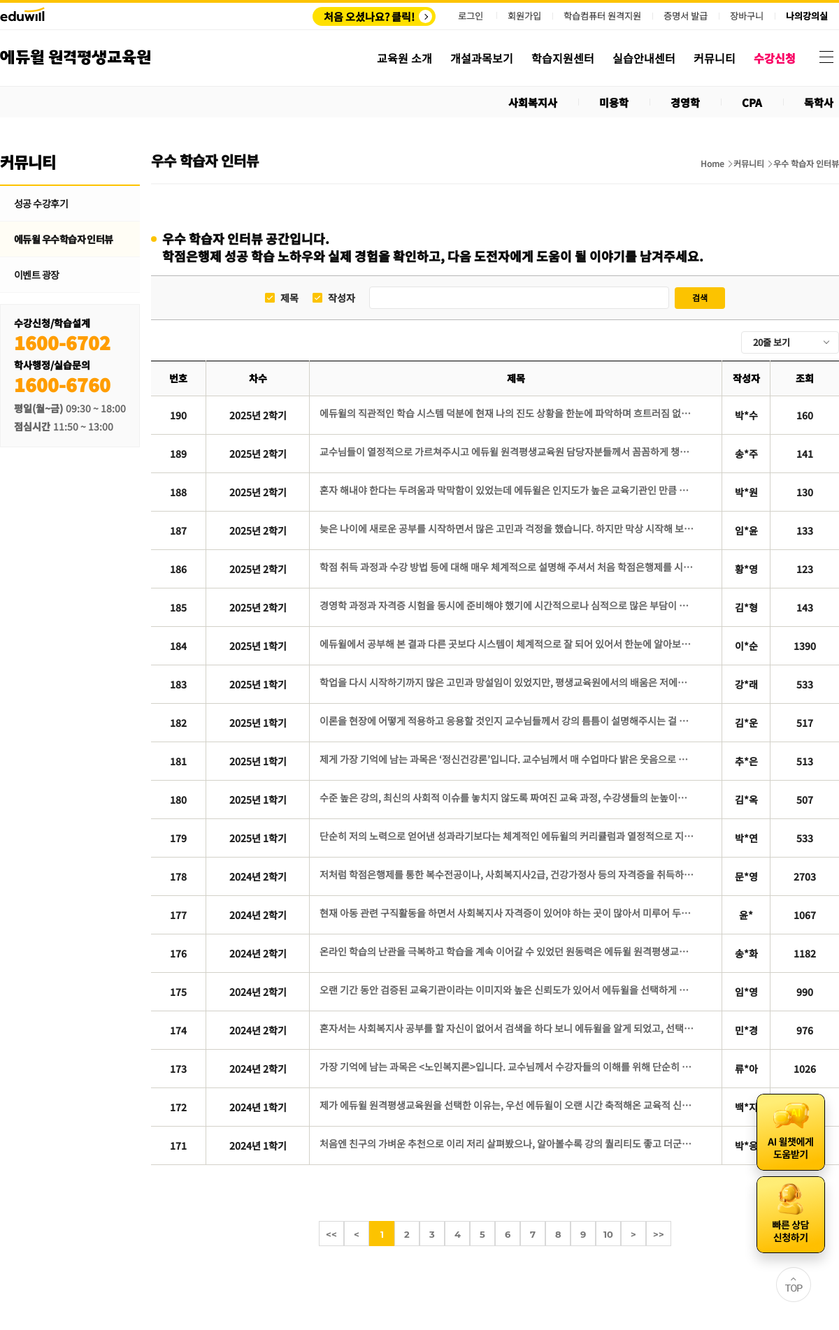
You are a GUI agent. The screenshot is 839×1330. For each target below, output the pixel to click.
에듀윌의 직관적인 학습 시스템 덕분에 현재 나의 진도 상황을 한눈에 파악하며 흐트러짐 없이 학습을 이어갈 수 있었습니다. (508, 413)
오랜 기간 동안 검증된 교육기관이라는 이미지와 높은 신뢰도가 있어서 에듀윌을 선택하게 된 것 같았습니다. (508, 990)
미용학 (614, 102)
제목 (289, 298)
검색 (700, 297)
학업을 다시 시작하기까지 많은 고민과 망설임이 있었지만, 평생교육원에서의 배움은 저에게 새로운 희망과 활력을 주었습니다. (508, 682)
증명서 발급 (686, 16)
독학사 (818, 102)
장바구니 (746, 16)
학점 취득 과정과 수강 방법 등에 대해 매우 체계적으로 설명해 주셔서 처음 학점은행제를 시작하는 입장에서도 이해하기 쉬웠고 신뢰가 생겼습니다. (508, 567)
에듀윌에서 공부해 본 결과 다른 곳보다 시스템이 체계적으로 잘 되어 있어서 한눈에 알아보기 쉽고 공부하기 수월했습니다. (508, 644)
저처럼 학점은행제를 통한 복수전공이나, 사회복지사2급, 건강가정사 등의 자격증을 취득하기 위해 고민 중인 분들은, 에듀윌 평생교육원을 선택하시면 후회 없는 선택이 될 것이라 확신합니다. (508, 874)
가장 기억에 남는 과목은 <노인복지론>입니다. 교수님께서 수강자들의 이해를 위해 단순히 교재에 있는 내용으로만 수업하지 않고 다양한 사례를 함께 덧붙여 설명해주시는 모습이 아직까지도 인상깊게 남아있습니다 (508, 1067)
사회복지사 (532, 102)
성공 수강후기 (41, 203)
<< (331, 1234)
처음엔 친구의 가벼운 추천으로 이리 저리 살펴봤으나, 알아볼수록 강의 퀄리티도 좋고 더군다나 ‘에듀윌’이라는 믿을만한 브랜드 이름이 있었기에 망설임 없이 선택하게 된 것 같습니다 (508, 1143)
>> (658, 1234)
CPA (752, 102)
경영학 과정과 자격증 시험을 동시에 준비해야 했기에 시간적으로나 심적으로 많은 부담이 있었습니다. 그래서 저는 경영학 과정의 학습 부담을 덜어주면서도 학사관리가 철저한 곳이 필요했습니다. (508, 605)
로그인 (470, 15)
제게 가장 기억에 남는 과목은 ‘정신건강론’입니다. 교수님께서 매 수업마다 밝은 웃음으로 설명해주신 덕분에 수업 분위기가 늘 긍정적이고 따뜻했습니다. (508, 759)
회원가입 (524, 15)
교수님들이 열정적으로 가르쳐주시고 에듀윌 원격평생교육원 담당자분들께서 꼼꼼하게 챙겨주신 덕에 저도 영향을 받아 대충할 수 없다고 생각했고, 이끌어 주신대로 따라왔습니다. (508, 451)
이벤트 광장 (36, 275)
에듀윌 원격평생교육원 (75, 58)
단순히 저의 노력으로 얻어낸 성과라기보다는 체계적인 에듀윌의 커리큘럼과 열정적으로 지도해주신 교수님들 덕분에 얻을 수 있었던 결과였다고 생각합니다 (508, 836)
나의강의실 (807, 16)
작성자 (341, 298)
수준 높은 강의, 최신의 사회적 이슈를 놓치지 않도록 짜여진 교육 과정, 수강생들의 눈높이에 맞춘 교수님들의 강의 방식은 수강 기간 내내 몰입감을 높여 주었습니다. (508, 797)
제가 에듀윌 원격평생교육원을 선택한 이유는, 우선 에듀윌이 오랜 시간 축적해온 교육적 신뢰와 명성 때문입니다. (508, 1105)
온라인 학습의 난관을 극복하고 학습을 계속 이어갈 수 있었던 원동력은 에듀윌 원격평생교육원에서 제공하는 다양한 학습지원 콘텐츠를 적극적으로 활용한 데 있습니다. (508, 951)
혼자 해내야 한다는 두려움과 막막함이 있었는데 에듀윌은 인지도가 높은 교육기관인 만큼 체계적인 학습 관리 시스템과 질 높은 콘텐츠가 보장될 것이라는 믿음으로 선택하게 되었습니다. (508, 490)
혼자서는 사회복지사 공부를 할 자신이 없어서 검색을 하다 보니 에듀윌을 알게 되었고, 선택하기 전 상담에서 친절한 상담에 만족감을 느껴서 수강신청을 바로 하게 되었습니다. (508, 1028)
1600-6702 (62, 342)
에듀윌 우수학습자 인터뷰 (63, 239)
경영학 (685, 102)
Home (712, 163)
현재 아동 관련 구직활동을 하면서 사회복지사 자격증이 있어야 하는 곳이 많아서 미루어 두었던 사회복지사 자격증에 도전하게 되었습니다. (508, 913)
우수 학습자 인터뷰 (806, 163)
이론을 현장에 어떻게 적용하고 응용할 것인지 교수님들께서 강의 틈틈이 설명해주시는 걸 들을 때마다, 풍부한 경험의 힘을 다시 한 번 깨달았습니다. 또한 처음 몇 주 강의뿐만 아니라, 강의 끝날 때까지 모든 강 (508, 721)
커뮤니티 (748, 163)
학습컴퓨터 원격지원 (602, 16)
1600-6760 (62, 384)
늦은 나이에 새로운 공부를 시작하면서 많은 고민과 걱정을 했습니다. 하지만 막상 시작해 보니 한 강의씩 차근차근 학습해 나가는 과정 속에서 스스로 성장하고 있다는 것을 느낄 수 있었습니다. (508, 528)
